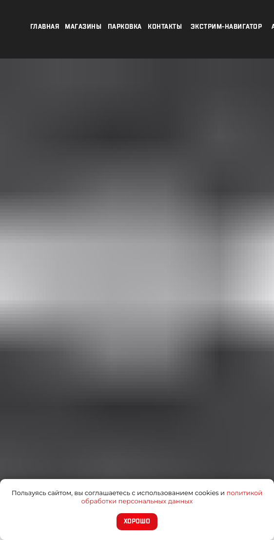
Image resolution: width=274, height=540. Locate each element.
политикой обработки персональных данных (172, 497)
